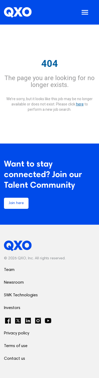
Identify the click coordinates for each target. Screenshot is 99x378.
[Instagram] (38, 321)
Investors (12, 308)
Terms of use (15, 346)
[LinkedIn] (28, 321)
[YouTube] (48, 321)
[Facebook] (8, 321)
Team (9, 270)
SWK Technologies (21, 295)
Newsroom (14, 282)
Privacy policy (16, 333)
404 (49, 63)
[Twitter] (18, 321)
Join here (16, 203)
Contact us (14, 359)
